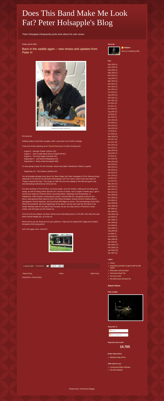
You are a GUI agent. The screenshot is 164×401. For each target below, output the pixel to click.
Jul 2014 (111, 178)
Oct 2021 (111, 103)
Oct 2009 (111, 200)
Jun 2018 (111, 134)
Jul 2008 (111, 234)
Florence (84, 207)
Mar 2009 (111, 211)
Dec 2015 (111, 175)
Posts (112, 331)
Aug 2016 (111, 153)
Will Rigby (63, 201)
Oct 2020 (111, 109)
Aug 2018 (111, 128)
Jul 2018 (111, 131)
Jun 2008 (111, 236)
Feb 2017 (111, 139)
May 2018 (111, 137)
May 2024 (111, 81)
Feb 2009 (111, 214)
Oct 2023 (111, 92)
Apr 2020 (111, 117)
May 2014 (111, 184)
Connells (49, 166)
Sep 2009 (111, 203)
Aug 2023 (111, 95)
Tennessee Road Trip (117, 273)
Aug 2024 (111, 78)
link (78, 179)
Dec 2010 (111, 186)
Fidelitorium (26, 196)
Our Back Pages (58, 176)
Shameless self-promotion (119, 271)
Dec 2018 (111, 120)
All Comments (115, 335)
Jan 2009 (111, 217)
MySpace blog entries (118, 357)
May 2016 (111, 162)
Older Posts (95, 273)
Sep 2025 (111, 70)
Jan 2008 (111, 250)
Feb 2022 (111, 98)
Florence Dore (45, 194)
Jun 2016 (111, 159)
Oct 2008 (111, 225)
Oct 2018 (111, 123)
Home (61, 273)
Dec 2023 (111, 87)
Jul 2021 (111, 106)
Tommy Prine (53, 146)
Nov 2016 (111, 145)
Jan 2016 (111, 173)
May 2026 (111, 64)
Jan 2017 (111, 142)
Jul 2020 (111, 114)
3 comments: (40, 266)
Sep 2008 (111, 228)
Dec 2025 (111, 67)
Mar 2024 (111, 84)
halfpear (127, 48)
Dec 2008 (111, 220)
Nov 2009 (111, 198)
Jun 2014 (111, 181)
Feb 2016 (111, 170)
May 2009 (111, 206)
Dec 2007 (111, 253)
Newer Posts (27, 273)
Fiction (112, 263)
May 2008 (111, 239)
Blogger (92, 389)
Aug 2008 (111, 231)
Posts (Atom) (37, 277)
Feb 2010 (111, 192)
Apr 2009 (111, 209)
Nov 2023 (111, 89)
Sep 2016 (111, 150)
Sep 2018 (111, 126)
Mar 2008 (111, 245)
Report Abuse (114, 286)
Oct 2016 (111, 148)
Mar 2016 (111, 167)
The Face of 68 (115, 276)
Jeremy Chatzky (84, 199)
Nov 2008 (111, 222)
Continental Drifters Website (120, 367)
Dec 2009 (111, 195)
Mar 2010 (111, 189)
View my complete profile (130, 51)
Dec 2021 (111, 100)
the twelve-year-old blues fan (120, 279)
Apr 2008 (111, 242)
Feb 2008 (111, 248)
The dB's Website (116, 370)
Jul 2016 (111, 156)
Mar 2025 (111, 75)
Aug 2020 (111, 112)
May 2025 (111, 73)
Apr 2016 (111, 164)
